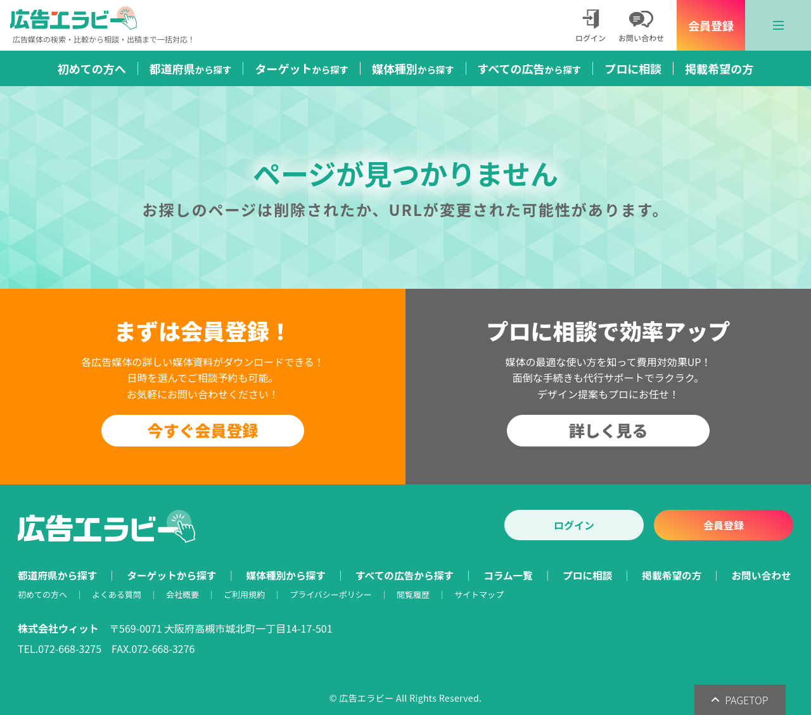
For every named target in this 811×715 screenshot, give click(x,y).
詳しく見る (608, 430)
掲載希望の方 (719, 68)
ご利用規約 (244, 594)
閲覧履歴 (413, 594)
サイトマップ (479, 594)
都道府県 (191, 68)
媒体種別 (413, 68)
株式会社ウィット (58, 628)
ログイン (574, 525)
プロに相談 (632, 68)
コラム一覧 (508, 575)
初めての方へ (92, 68)
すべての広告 (530, 68)
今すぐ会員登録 (202, 430)
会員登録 (711, 25)
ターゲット (301, 68)
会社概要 (182, 594)
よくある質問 (116, 594)
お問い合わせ (761, 575)
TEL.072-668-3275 (59, 648)
